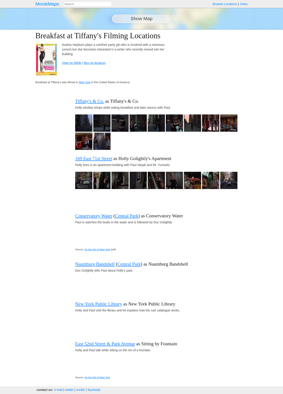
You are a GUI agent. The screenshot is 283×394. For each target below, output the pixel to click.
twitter (69, 390)
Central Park (126, 215)
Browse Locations (225, 4)
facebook (94, 390)
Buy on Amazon (94, 63)
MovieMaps (47, 4)
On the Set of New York (97, 249)
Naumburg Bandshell (95, 264)
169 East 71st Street (93, 158)
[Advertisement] (209, 62)
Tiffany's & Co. (89, 101)
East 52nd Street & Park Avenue (105, 343)
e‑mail (58, 390)
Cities (244, 4)
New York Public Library (98, 304)
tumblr (80, 390)
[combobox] (87, 4)
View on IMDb (71, 63)
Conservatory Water (93, 215)
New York (84, 82)
